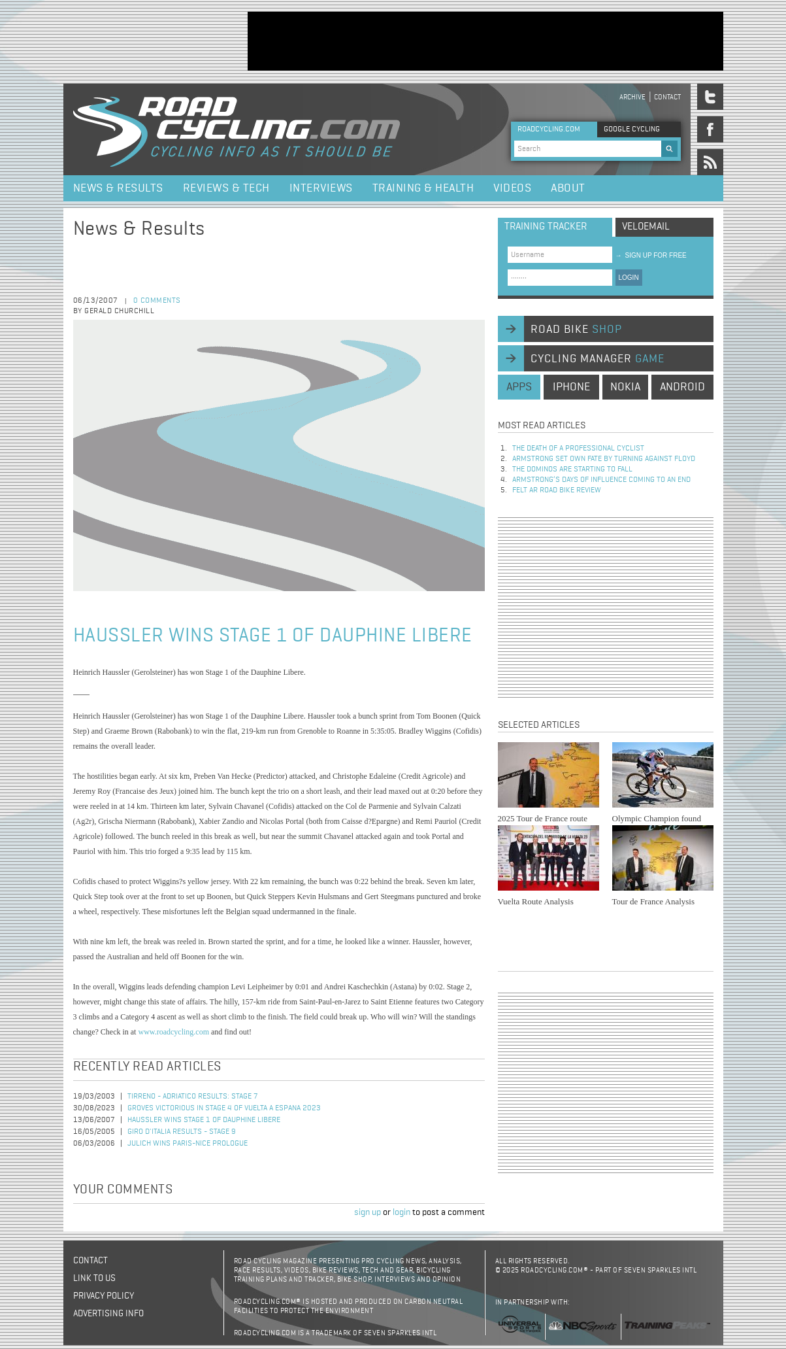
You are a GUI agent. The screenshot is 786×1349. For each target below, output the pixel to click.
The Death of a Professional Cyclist (578, 449)
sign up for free (651, 255)
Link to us (94, 1278)
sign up (367, 1212)
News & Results (118, 188)
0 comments (157, 301)
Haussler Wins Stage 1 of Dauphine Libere (203, 1120)
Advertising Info (108, 1313)
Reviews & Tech (226, 188)
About (568, 188)
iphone (571, 387)
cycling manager (597, 359)
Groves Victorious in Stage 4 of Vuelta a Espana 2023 (224, 1108)
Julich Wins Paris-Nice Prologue (187, 1144)
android (682, 387)
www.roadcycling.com (173, 1031)
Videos (512, 188)
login (401, 1212)
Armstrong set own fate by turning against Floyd (603, 459)
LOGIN (629, 277)
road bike (576, 329)
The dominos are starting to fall (572, 469)
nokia (625, 387)
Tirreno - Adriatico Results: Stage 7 (192, 1097)
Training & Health (423, 188)
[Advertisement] (485, 41)
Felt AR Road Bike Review (556, 490)
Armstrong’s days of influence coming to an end (601, 480)
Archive (632, 97)
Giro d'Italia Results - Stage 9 (181, 1132)
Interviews (321, 188)
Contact (667, 97)
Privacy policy (103, 1296)
